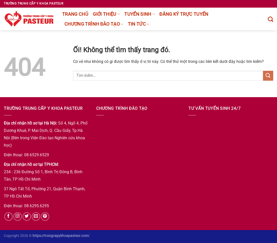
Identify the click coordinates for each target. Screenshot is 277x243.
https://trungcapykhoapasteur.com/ (61, 236)
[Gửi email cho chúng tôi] (36, 216)
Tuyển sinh (139, 14)
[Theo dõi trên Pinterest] (45, 216)
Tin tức (138, 24)
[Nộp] (268, 76)
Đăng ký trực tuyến (183, 14)
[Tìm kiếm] (270, 19)
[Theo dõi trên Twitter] (27, 216)
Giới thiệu (106, 14)
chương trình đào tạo (93, 24)
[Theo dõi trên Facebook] (8, 216)
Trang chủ (75, 14)
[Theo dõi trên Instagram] (17, 216)
